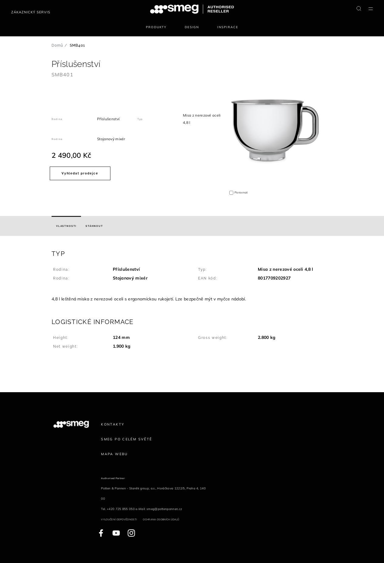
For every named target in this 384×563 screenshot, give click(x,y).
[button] (192, 276)
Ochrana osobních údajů (161, 519)
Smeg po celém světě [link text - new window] (126, 439)
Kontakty (112, 424)
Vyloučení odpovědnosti (119, 519)
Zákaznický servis (30, 12)
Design (192, 27)
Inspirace (227, 27)
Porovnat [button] (241, 192)
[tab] (66, 226)
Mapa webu (114, 454)
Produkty (156, 27)
